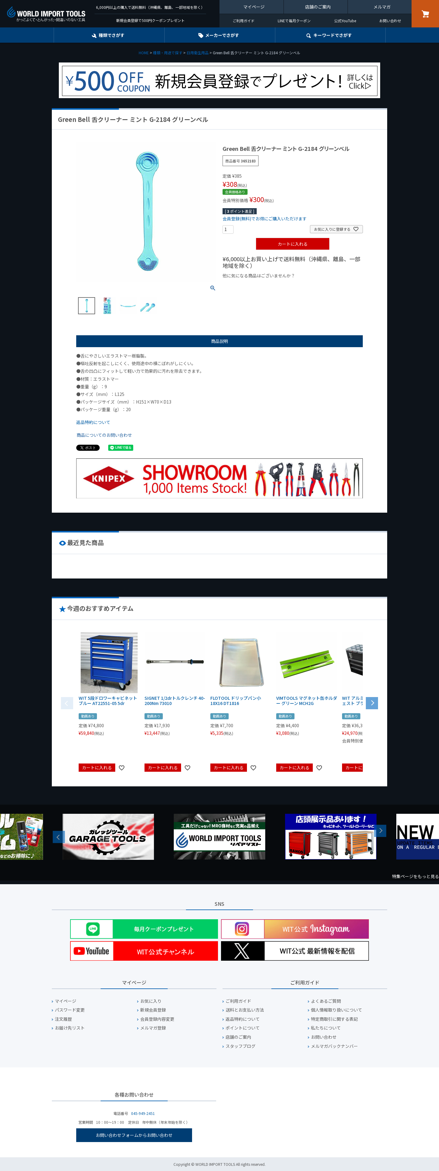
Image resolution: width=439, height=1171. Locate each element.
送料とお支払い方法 (245, 1010)
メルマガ (382, 7)
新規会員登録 (153, 1010)
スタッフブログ (240, 1046)
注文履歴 (63, 1019)
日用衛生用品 (198, 52)
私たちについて (326, 1028)
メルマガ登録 (153, 1028)
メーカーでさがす (222, 35)
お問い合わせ (390, 20)
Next (380, 831)
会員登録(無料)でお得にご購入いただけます (265, 218)
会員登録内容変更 (157, 1019)
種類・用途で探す (167, 52)
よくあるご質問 (326, 1001)
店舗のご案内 (318, 7)
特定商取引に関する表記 (334, 1019)
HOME (144, 52)
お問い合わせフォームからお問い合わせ (134, 1135)
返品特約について (93, 422)
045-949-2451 (143, 1113)
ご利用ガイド (244, 20)
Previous (59, 837)
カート (425, 13)
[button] (372, 702)
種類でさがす (111, 35)
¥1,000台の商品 (283, 286)
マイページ (254, 7)
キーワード (332, 35)
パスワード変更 (70, 1010)
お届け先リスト (70, 1028)
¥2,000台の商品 (321, 286)
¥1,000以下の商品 (242, 286)
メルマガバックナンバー (334, 1046)
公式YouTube (345, 20)
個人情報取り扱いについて (336, 1010)
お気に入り (151, 1001)
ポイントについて (243, 1028)
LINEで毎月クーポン (294, 20)
